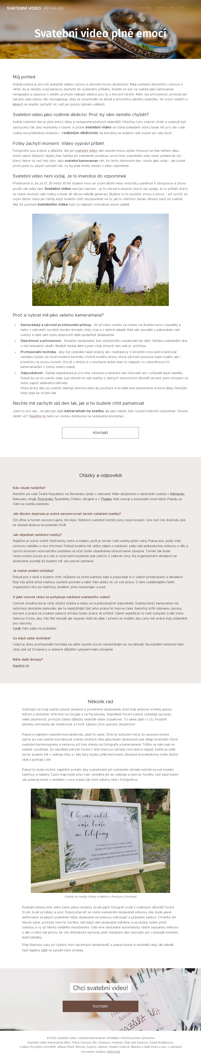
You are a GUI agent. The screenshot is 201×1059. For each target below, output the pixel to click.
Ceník (17, 628)
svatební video (86, 151)
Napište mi (37, 416)
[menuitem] (157, 8)
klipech (18, 104)
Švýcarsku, (46, 499)
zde (44, 950)
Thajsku (106, 499)
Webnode (113, 1052)
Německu (177, 494)
